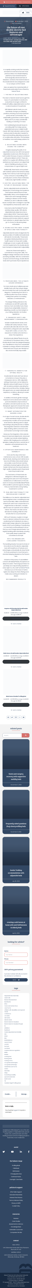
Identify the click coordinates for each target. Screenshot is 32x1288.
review (6, 1069)
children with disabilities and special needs (14, 1011)
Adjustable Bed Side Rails (11, 996)
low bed (6, 1046)
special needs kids (9, 1077)
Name (6, 951)
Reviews (16, 1218)
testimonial (7, 1079)
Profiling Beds (16, 1165)
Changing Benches (16, 1174)
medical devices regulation (12, 1050)
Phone (6, 959)
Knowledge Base (16, 1227)
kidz (5, 1038)
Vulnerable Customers (16, 1229)
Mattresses (16, 1171)
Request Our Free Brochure (10, 6)
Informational (16, 38)
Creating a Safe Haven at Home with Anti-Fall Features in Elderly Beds (16, 925)
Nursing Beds (8, 1058)
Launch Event (8, 1042)
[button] (16, 624)
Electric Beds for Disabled (11, 1022)
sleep (6, 1073)
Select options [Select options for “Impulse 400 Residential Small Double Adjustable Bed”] (16, 618)
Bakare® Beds (16, 91)
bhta (5, 1004)
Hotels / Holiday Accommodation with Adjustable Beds (16, 873)
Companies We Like (16, 1232)
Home (5, 38)
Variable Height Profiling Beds (12, 1083)
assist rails (7, 998)
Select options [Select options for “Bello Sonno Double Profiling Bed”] (16, 705)
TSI (5, 1081)
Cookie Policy (16, 1206)
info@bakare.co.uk (16, 1262)
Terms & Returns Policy (16, 1200)
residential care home (10, 1067)
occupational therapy (10, 1064)
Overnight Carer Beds (16, 1179)
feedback (7, 1030)
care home (7, 1008)
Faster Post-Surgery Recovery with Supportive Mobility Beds (16, 776)
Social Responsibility (10, 1075)
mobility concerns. (18, 331)
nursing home (8, 1060)
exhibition (7, 1028)
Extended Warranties (16, 1195)
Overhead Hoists (16, 1177)
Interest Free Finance (16, 1197)
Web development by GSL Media (16, 1286)
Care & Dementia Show (11, 1006)
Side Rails (7, 1071)
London (6, 1044)
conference (7, 1014)
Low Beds (7, 1048)
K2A (5, 1034)
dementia (7, 1018)
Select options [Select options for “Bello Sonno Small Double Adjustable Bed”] (16, 662)
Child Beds (16, 1168)
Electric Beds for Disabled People (13, 1024)
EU (5, 1026)
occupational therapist (10, 1062)
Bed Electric (7, 1002)
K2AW (5, 1036)
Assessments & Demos (16, 1224)
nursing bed (7, 1056)
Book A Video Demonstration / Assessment (18, 2)
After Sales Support (16, 1192)
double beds (14, 154)
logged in (16, 1110)
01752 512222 (25, 6)
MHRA (5, 1052)
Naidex (6, 1054)
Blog (9, 38)
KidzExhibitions (8, 1040)
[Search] (25, 735)
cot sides (7, 1016)
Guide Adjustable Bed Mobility (12, 1032)
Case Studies (16, 1221)
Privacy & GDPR (16, 1203)
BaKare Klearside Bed (10, 1000)
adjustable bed (7, 152)
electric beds (8, 1020)
